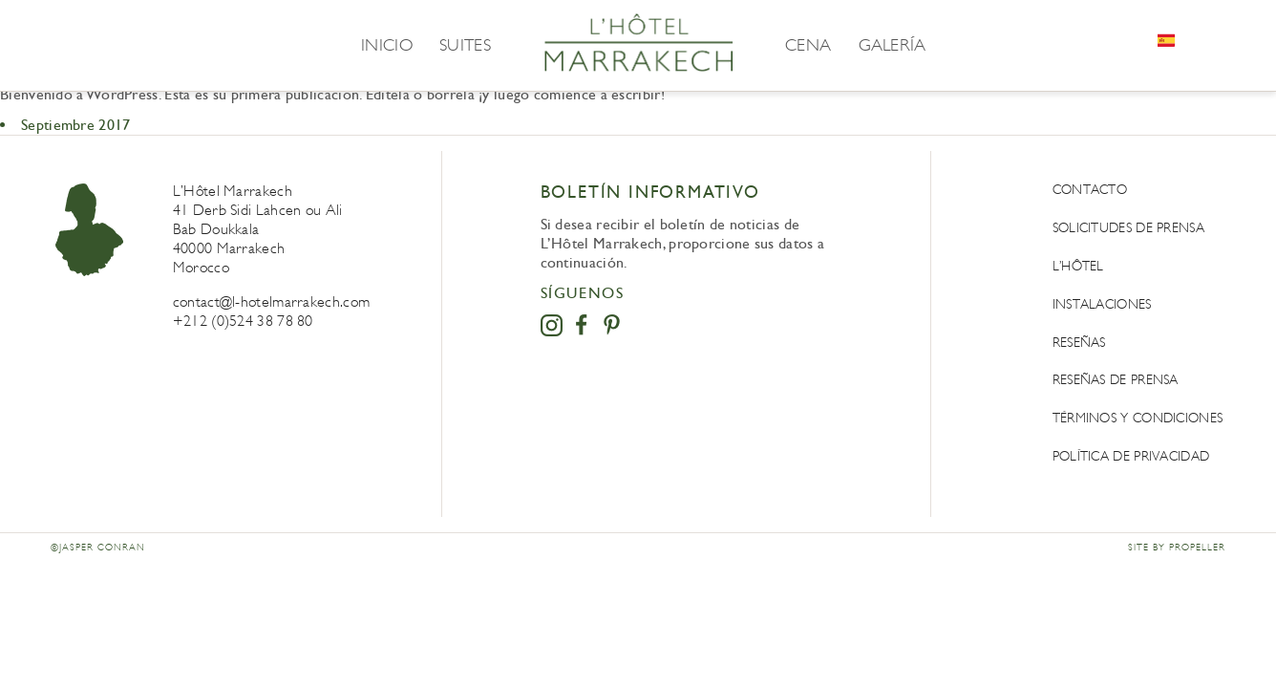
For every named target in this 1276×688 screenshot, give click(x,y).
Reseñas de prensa (1116, 380)
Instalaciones (1102, 304)
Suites (465, 44)
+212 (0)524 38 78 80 (243, 321)
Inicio (387, 44)
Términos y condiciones (1138, 418)
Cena (808, 44)
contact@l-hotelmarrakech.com (271, 301)
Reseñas (1079, 342)
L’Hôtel (1078, 266)
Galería (892, 44)
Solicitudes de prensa (1128, 228)
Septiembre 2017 (76, 125)
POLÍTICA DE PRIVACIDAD (1131, 456)
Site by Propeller (1176, 547)
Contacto (1090, 190)
